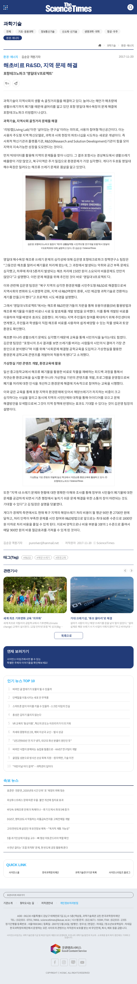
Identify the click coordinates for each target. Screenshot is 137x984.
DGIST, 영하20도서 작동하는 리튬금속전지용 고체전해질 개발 (38, 819)
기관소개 (8, 903)
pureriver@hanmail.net (44, 543)
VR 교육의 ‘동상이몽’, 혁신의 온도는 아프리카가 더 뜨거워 (42, 723)
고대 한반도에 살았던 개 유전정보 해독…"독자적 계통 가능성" (38, 828)
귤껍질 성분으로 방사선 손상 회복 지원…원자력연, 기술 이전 (43, 758)
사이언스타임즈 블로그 (118, 872)
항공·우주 (112, 31)
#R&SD (27, 557)
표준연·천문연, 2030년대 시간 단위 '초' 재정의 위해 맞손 (36, 790)
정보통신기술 (48, 31)
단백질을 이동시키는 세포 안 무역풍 (30, 697)
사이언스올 (12, 872)
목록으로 (68, 635)
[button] (125, 570)
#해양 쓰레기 (43, 557)
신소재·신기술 (69, 31)
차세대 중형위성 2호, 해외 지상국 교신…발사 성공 (38, 732)
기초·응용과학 (25, 31)
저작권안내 (47, 903)
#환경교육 (61, 557)
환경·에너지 (12, 38)
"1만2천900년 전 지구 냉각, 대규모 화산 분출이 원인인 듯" (42, 740)
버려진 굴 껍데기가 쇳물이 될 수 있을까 (32, 689)
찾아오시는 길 (27, 903)
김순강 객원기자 (31, 57)
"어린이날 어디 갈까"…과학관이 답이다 (33, 766)
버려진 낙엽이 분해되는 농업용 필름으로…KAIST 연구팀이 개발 (45, 749)
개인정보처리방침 (69, 903)
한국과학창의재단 (49, 872)
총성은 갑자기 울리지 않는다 (27, 714)
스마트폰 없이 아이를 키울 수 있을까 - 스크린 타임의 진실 (41, 706)
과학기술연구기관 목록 (85, 872)
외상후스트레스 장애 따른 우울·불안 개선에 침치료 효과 (35, 800)
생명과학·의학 (92, 31)
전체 (8, 31)
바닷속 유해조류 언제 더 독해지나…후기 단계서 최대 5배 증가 (38, 809)
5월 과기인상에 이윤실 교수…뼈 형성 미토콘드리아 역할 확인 (38, 838)
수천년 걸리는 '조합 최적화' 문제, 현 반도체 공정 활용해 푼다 (37, 847)
